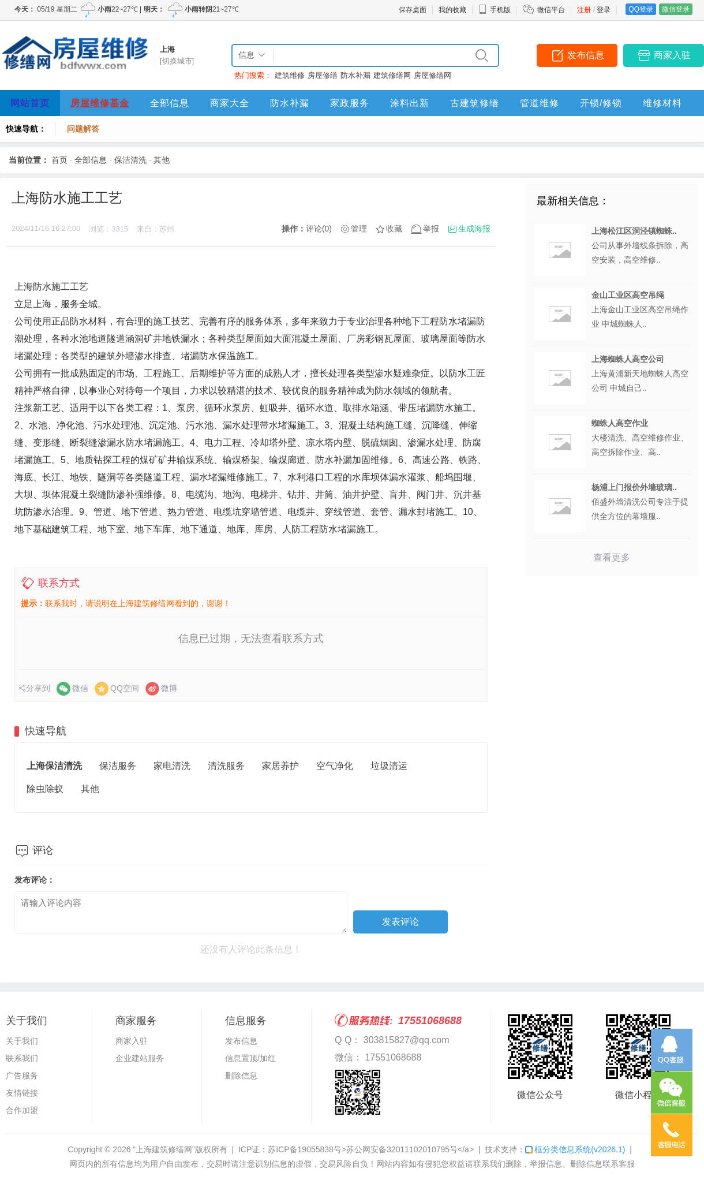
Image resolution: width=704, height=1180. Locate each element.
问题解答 (83, 128)
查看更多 (611, 557)
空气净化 (334, 766)
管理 (359, 228)
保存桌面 (412, 10)
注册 (584, 10)
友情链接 (22, 1092)
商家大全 (229, 103)
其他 (161, 160)
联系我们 (22, 1058)
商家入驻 (672, 55)
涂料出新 (409, 103)
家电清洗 (171, 766)
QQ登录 (640, 9)
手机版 (494, 10)
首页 (59, 160)
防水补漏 (355, 75)
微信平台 (551, 10)
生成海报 (474, 228)
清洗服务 (226, 766)
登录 (604, 10)
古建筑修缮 (474, 103)
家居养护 (280, 766)
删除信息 (241, 1075)
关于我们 (22, 1040)
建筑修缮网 (392, 75)
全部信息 (169, 103)
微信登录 (676, 9)
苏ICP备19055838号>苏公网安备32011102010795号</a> (371, 1149)
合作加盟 (22, 1110)
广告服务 (22, 1075)
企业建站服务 (139, 1058)
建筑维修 (290, 75)
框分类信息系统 (575, 1149)
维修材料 (662, 103)
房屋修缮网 (432, 75)
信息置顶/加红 (250, 1058)
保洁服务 (117, 766)
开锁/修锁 (601, 103)
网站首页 (30, 103)
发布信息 (585, 55)
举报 (431, 228)
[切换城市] (177, 61)
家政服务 (349, 103)
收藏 (394, 228)
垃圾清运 (388, 766)
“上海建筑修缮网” (163, 1149)
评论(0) (319, 228)
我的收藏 (452, 10)
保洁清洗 (130, 160)
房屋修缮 (323, 75)
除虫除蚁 (45, 789)
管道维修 (539, 103)
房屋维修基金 (99, 103)
